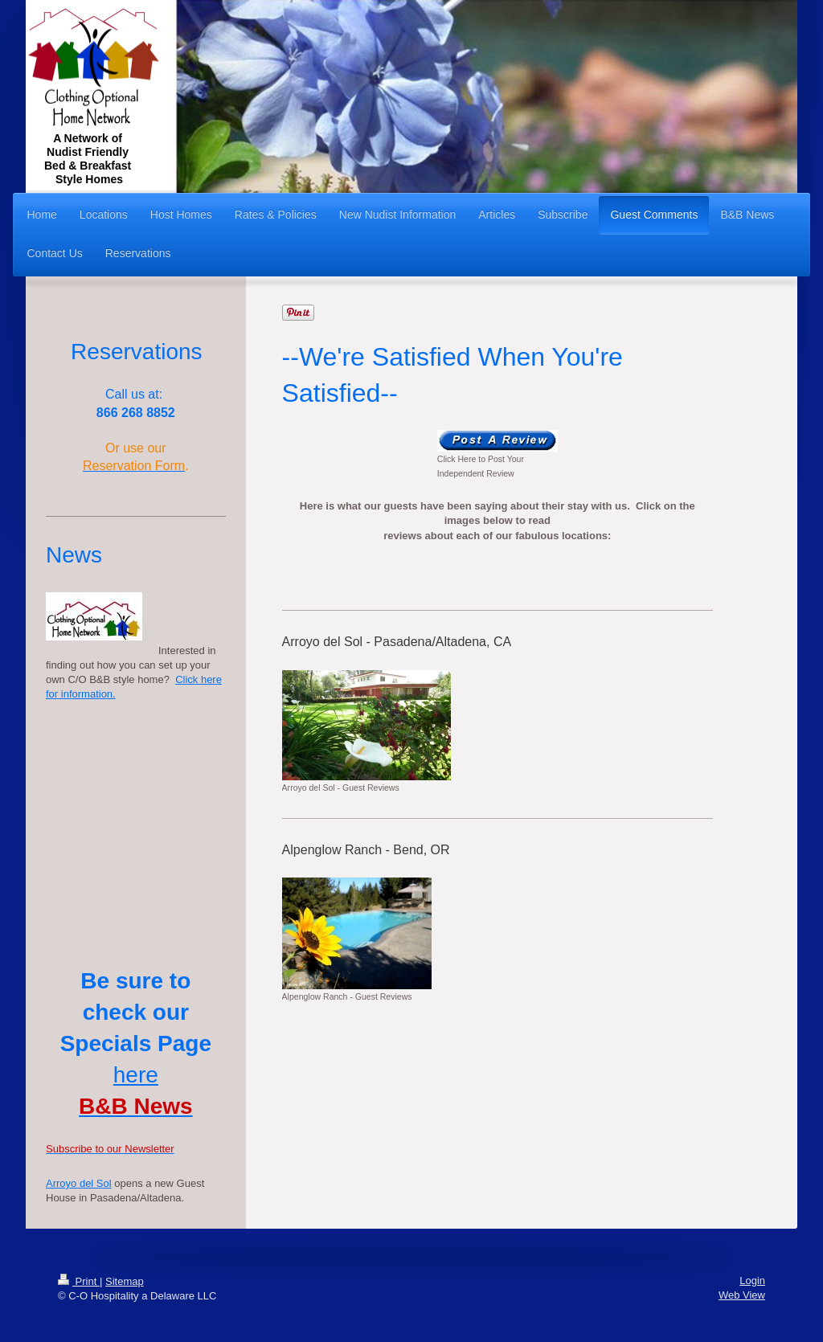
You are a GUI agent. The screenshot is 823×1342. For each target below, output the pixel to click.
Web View (742, 1295)
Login (752, 1280)
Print (79, 1281)
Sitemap (124, 1281)
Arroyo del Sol (79, 1183)
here (135, 1074)
